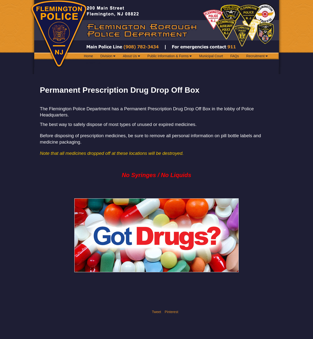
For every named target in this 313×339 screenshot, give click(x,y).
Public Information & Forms (169, 56)
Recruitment (257, 56)
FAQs (234, 56)
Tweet (156, 312)
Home (88, 56)
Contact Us (92, 63)
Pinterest (171, 312)
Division (107, 56)
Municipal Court (211, 56)
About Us (131, 56)
